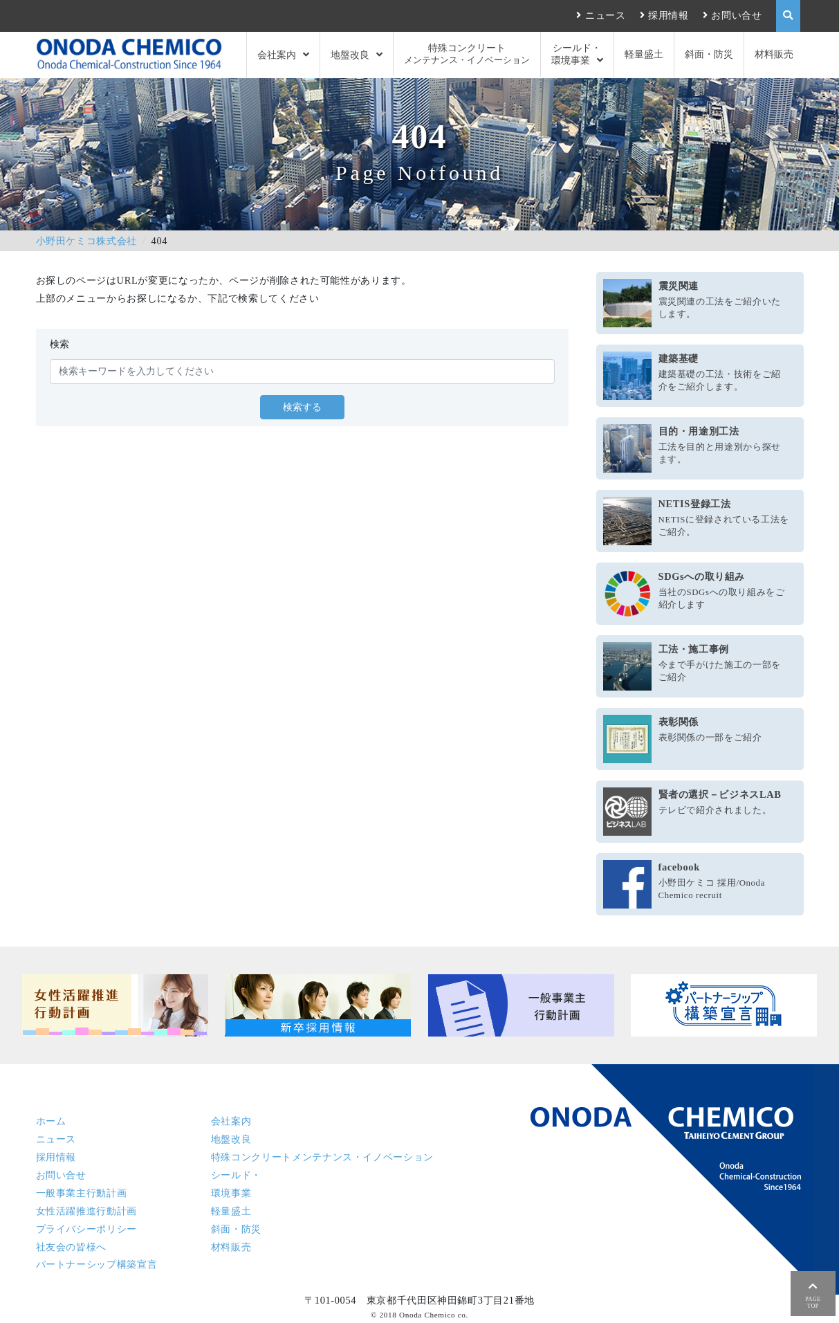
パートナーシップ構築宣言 (97, 1264)
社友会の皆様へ (71, 1246)
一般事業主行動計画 (81, 1192)
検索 (60, 343)
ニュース (605, 15)
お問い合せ (736, 15)
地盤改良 (350, 54)
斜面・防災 (709, 54)
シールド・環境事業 (576, 54)
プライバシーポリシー (86, 1228)
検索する (302, 406)
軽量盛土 (644, 54)
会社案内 (276, 54)
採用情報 (668, 15)
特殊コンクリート (467, 54)
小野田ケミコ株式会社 (86, 240)
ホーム (51, 1120)
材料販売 (774, 54)
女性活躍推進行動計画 (86, 1210)
